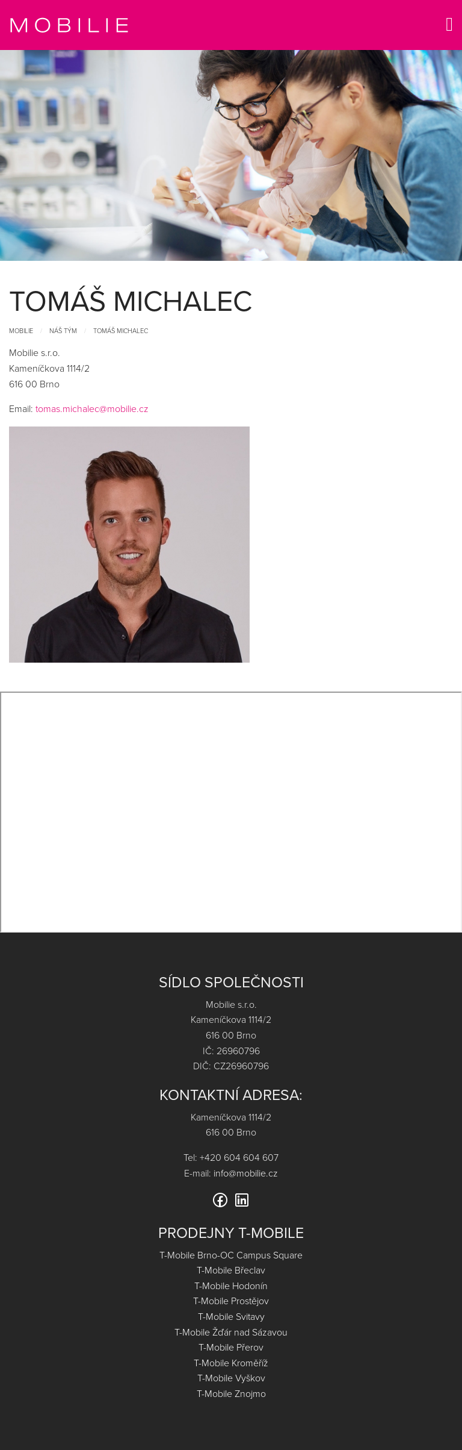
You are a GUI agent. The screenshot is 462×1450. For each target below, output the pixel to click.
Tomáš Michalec (120, 330)
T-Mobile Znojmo (231, 1393)
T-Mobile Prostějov (231, 1300)
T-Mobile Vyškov (231, 1377)
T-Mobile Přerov (231, 1347)
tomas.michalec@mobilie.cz (92, 408)
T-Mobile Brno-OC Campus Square (231, 1254)
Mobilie (21, 330)
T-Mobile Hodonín (231, 1285)
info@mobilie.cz (246, 1173)
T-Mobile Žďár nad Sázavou (231, 1332)
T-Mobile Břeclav (231, 1270)
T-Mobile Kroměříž (231, 1362)
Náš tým (63, 330)
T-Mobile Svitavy (231, 1316)
